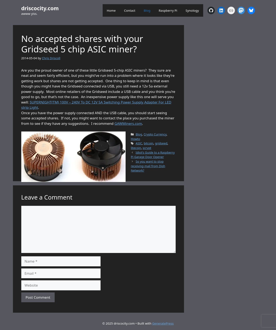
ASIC (139, 143)
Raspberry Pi (168, 10)
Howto (135, 139)
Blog (147, 10)
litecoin (136, 148)
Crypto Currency (155, 134)
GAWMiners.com (128, 123)
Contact (129, 10)
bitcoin (148, 143)
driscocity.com (40, 8)
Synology (192, 10)
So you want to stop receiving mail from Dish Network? (148, 165)
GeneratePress (163, 323)
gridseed (161, 143)
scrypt (147, 148)
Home (111, 10)
